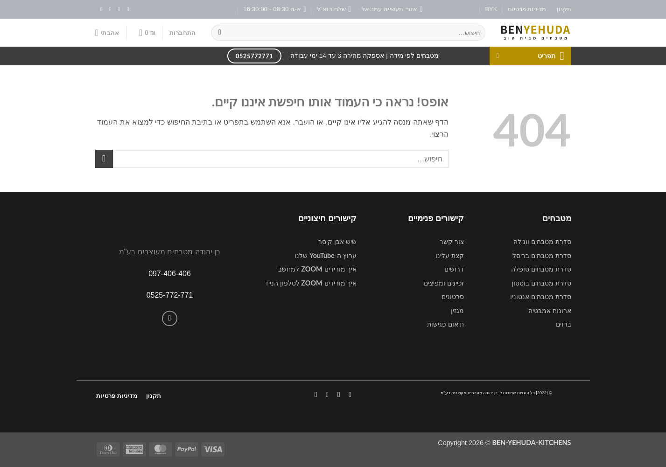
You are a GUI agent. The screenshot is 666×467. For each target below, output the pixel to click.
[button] (182, 32)
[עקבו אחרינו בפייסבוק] (126, 9)
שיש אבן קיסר (337, 241)
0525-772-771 (170, 295)
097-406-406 (169, 274)
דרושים (454, 269)
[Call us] (169, 318)
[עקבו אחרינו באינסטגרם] (117, 9)
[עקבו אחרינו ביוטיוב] (99, 9)
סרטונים (453, 296)
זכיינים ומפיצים (444, 283)
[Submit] (220, 33)
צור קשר (452, 241)
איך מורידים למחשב (317, 269)
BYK (491, 9)
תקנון (564, 9)
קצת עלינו (449, 255)
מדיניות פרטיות (527, 9)
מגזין (457, 310)
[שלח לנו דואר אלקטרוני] (108, 9)
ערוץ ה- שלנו (325, 255)
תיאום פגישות (445, 324)
